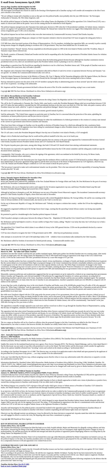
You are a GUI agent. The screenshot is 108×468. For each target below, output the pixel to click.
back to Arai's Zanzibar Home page (13, 466)
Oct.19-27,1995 (23, 464)
